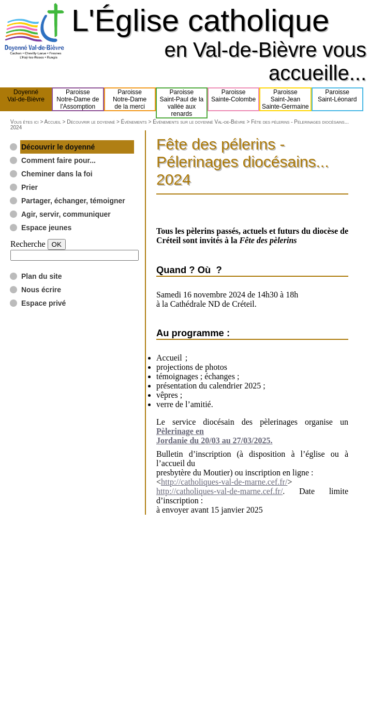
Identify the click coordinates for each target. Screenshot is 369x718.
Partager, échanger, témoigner (73, 201)
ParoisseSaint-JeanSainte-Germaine (285, 99)
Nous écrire (41, 290)
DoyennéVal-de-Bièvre (26, 99)
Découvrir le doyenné (91, 122)
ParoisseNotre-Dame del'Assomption (77, 99)
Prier (29, 187)
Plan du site (41, 276)
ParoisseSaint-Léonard (337, 99)
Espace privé (43, 303)
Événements (134, 122)
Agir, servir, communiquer (66, 214)
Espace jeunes (46, 227)
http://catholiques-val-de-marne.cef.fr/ (224, 481)
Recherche (28, 244)
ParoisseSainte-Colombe (233, 99)
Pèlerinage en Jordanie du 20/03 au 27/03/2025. (214, 436)
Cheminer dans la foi (57, 174)
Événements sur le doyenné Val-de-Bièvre (199, 122)
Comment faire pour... (58, 160)
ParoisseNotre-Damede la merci (129, 99)
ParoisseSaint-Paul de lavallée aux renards (182, 102)
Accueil (52, 122)
